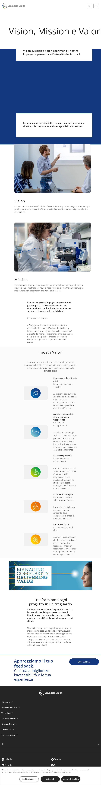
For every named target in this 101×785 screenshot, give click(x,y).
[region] (50, 775)
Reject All (50, 779)
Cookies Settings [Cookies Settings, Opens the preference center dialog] (29, 779)
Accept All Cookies (71, 779)
